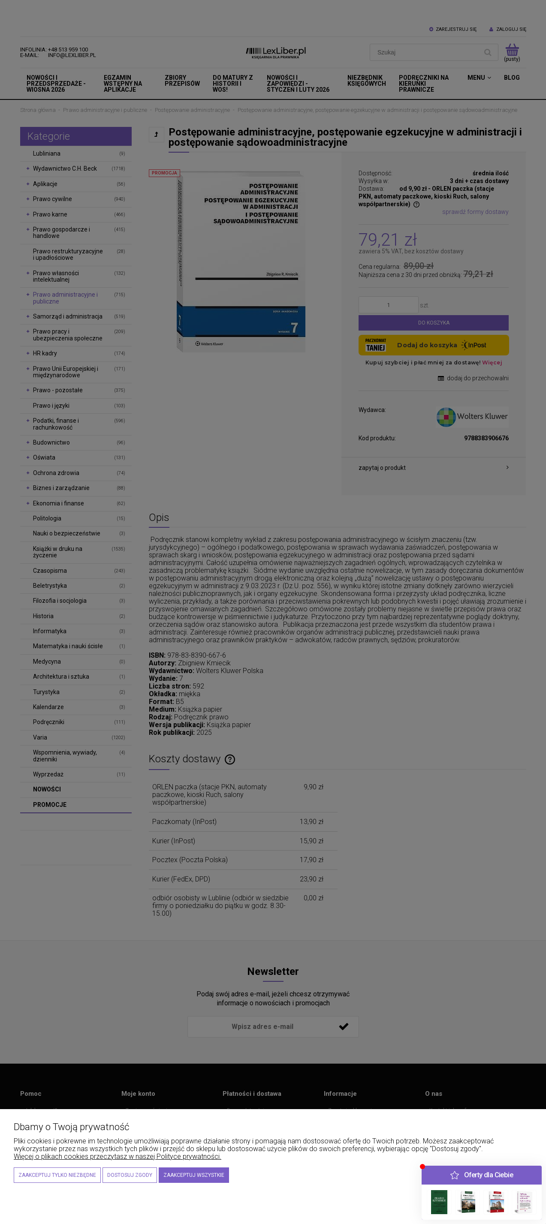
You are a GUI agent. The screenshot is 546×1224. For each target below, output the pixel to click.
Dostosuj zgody (129, 1175)
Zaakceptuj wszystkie (193, 1175)
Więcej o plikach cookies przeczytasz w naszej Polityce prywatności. (117, 1156)
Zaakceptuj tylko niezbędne (57, 1175)
